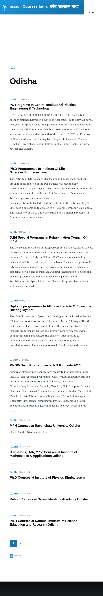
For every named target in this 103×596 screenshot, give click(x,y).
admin (15, 360)
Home (12, 68)
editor (15, 99)
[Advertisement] (51, 34)
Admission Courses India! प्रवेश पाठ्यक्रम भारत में (40, 8)
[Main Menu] (94, 12)
